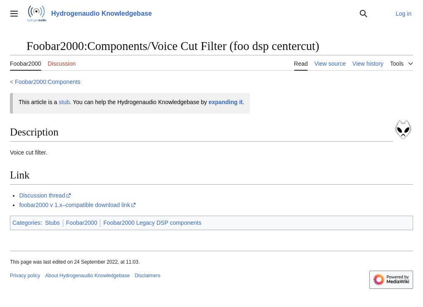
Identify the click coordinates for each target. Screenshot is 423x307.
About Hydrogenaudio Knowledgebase (87, 275)
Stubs (52, 222)
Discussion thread (42, 195)
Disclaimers (147, 275)
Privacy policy (25, 275)
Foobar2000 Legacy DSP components (152, 222)
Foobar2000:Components (48, 82)
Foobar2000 (81, 222)
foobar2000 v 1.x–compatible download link (74, 205)
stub (64, 102)
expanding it (225, 102)
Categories (26, 222)
